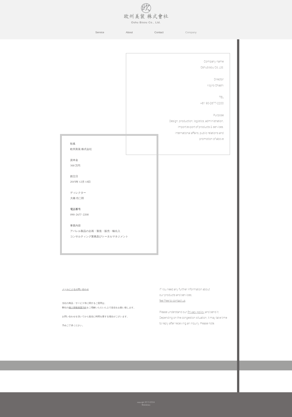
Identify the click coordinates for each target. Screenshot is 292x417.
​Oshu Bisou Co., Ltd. (146, 22)
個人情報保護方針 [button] (78, 307)
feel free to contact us (172, 300)
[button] (196, 312)
